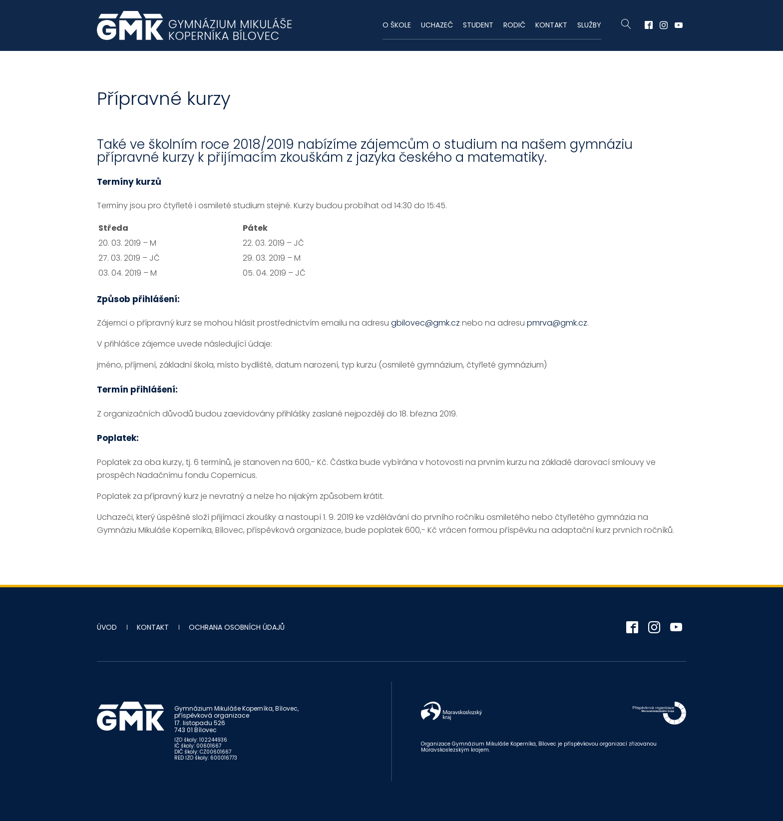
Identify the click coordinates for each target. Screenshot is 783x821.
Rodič (514, 25)
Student (478, 25)
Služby (589, 25)
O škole (397, 25)
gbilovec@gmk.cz (425, 323)
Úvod (107, 627)
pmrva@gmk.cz (557, 323)
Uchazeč (437, 25)
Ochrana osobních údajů (237, 627)
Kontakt (551, 25)
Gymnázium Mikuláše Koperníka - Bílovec (194, 25)
